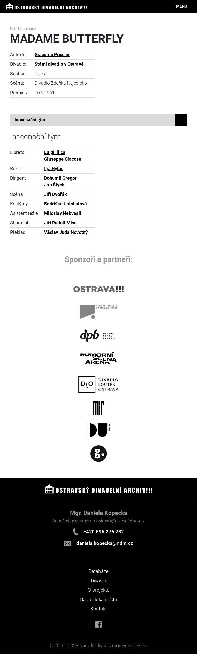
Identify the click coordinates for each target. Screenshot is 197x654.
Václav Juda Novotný (66, 232)
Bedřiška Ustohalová (65, 203)
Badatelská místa (98, 599)
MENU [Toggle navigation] (182, 6)
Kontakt (98, 609)
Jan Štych (54, 184)
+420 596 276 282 (104, 532)
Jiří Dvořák (55, 194)
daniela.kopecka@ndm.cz (104, 543)
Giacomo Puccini (52, 54)
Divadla (98, 581)
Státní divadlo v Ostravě (59, 64)
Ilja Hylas (53, 168)
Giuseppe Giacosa (62, 159)
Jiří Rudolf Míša (60, 222)
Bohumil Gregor (60, 178)
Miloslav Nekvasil (62, 213)
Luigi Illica (54, 152)
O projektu (99, 590)
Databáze (98, 571)
